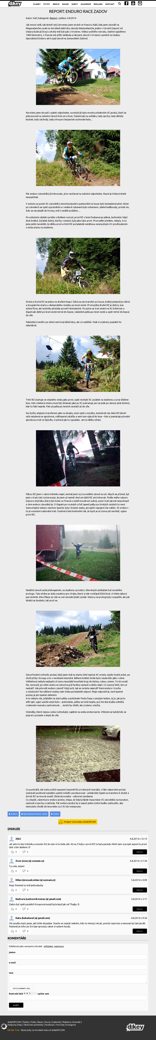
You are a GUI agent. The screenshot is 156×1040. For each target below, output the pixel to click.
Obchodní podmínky (33, 1025)
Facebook (49, 1025)
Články (37, 4)
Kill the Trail (13, 1030)
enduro (14, 814)
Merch (56, 4)
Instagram (71, 1025)
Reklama (98, 4)
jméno (12, 952)
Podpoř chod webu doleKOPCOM (80, 822)
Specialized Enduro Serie (35, 814)
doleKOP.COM (14, 1022)
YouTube (60, 1025)
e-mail (12, 962)
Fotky (46, 4)
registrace (59, 946)
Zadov (56, 814)
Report (53, 18)
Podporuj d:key (15, 1025)
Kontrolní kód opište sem (78, 996)
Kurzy (75, 4)
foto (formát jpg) (21, 988)
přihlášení (48, 946)
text (11, 973)
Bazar (65, 4)
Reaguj (140, 852)
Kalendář (86, 4)
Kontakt (109, 4)
